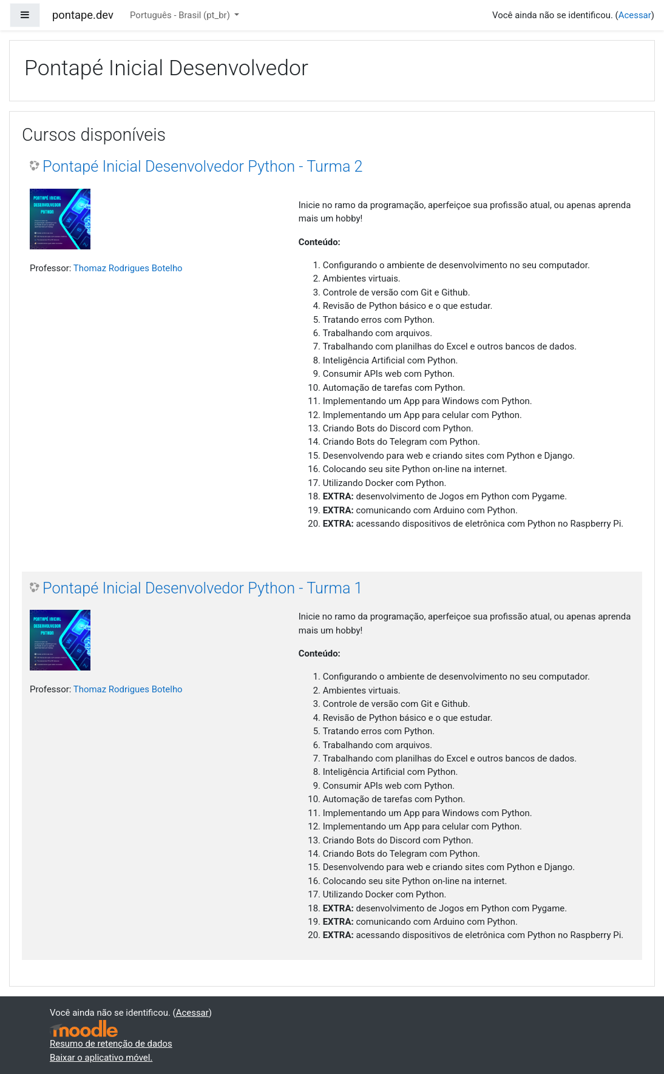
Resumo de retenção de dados (111, 1043)
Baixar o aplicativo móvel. (101, 1057)
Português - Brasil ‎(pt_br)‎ (181, 15)
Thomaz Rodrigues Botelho (128, 268)
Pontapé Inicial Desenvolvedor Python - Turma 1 (202, 588)
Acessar (634, 15)
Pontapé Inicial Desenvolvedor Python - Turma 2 (202, 166)
